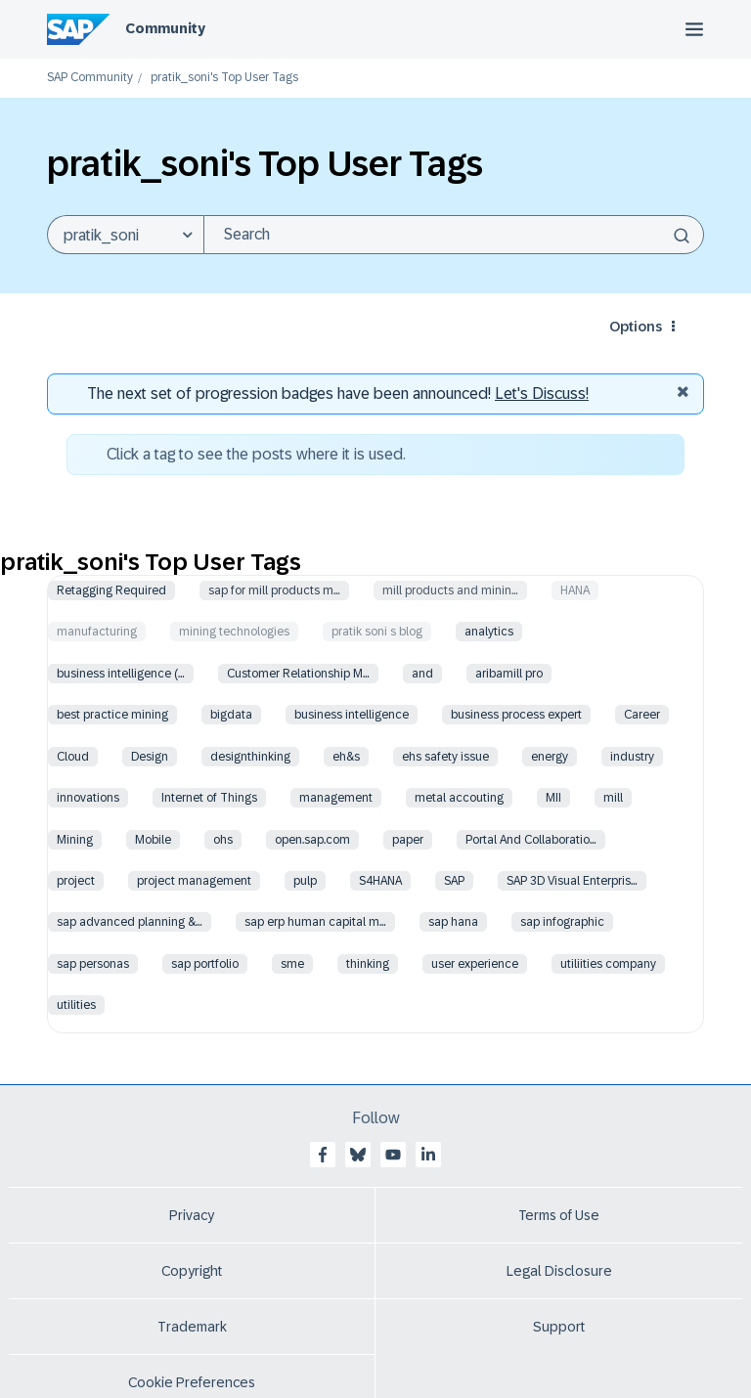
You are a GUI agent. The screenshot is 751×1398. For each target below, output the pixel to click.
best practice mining (112, 714)
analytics (488, 631)
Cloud (73, 757)
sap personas (93, 964)
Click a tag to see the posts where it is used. (256, 454)
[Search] (453, 234)
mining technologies (234, 631)
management (336, 798)
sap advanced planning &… (129, 922)
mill (613, 798)
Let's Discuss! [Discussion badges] (542, 393)
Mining (75, 840)
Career (642, 714)
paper (407, 840)
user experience (474, 964)
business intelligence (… (121, 673)
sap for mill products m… (274, 590)
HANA (575, 590)
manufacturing (97, 631)
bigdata (231, 714)
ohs (223, 840)
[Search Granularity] (125, 234)
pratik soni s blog (376, 631)
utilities (76, 1005)
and (422, 673)
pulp (305, 881)
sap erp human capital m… (315, 922)
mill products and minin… (450, 590)
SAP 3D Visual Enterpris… (572, 881)
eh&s (346, 757)
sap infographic (562, 922)
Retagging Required (111, 590)
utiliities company (608, 964)
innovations (88, 798)
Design (149, 757)
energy (549, 757)
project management (194, 881)
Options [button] (635, 326)
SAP (454, 881)
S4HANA (380, 881)
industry (632, 757)
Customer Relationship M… (298, 673)
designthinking (250, 757)
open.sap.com (312, 840)
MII (553, 798)
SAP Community (90, 77)
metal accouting (459, 798)
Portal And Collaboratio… (530, 840)
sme (292, 964)
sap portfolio (205, 964)
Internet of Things (209, 798)
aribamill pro (509, 673)
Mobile (153, 840)
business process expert (516, 714)
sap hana (453, 922)
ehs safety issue (445, 757)
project (76, 881)
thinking (367, 964)
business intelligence (351, 714)
